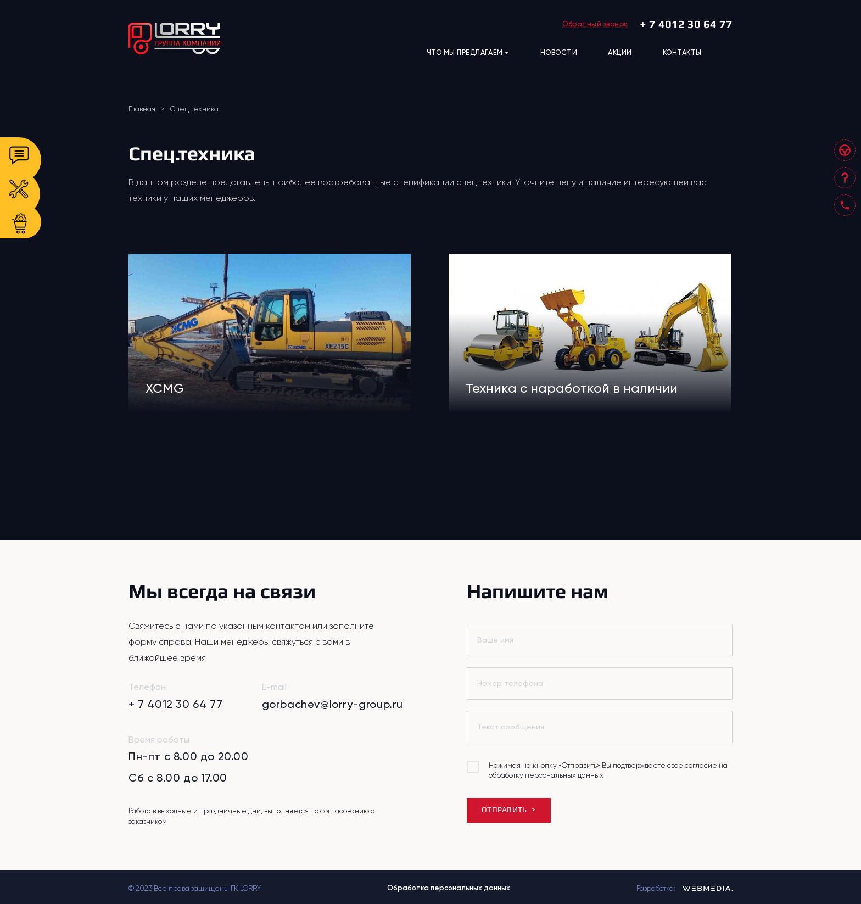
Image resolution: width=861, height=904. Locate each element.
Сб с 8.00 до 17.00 (177, 777)
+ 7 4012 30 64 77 (686, 24)
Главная (141, 109)
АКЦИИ (620, 52)
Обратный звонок (595, 24)
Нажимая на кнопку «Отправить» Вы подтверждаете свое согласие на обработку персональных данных (608, 770)
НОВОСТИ (559, 52)
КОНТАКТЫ (682, 52)
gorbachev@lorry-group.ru (332, 704)
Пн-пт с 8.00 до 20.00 (188, 756)
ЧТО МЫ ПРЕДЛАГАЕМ (468, 53)
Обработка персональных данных (448, 888)
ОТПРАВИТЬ (508, 809)
